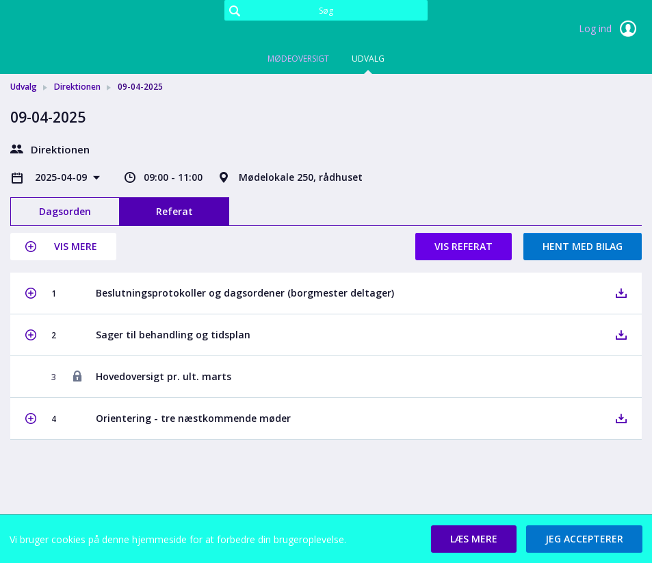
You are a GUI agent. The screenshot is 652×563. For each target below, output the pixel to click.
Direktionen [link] (77, 86)
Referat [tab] (174, 211)
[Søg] (326, 10)
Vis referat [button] (463, 246)
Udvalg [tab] (368, 58)
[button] (63, 246)
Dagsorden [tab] (65, 211)
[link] (78, 30)
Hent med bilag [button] (583, 246)
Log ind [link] (610, 28)
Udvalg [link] (23, 86)
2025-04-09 (62, 177)
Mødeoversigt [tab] (298, 58)
